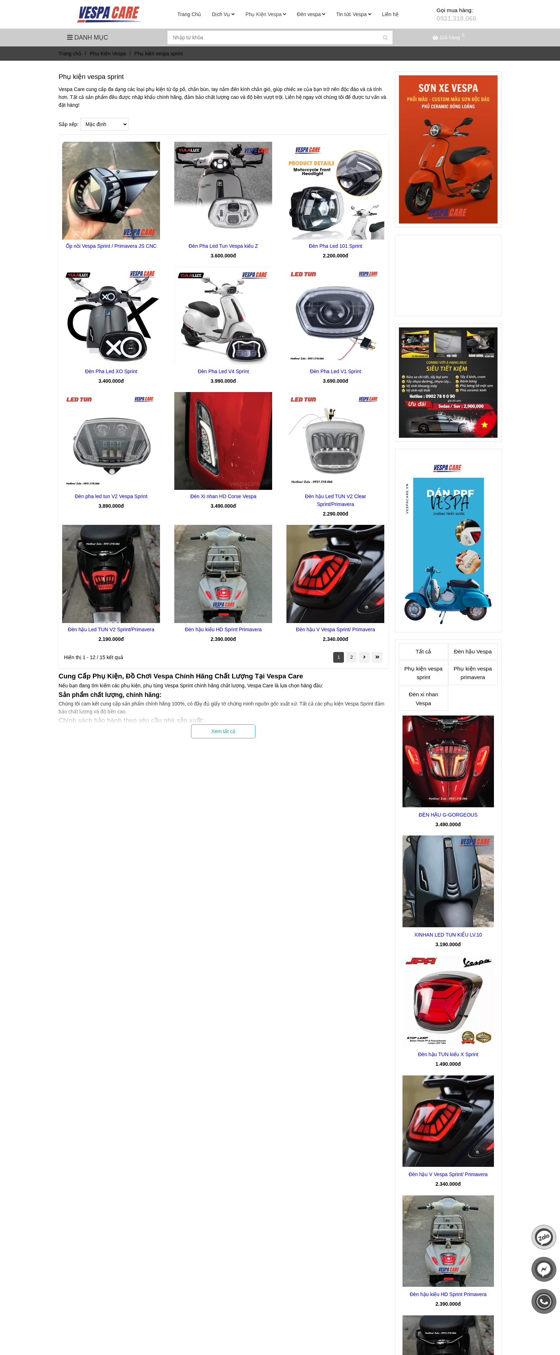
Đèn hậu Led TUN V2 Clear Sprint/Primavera (335, 500)
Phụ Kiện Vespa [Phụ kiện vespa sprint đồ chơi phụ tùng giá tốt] (108, 53)
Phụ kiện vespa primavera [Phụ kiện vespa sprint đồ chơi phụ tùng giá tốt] (473, 673)
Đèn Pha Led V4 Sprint (223, 371)
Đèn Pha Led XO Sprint (111, 371)
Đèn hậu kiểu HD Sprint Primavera (223, 629)
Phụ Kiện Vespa (265, 14)
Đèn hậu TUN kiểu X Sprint (448, 1054)
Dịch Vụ (223, 14)
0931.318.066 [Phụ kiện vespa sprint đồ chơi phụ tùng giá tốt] (456, 18)
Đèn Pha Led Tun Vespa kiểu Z (223, 246)
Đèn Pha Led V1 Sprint (335, 371)
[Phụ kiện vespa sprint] (110, 14)
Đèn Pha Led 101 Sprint (335, 246)
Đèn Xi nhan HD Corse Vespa (223, 496)
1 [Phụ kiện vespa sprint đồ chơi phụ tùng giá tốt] (339, 657)
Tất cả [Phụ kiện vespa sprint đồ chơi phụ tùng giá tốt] (423, 651)
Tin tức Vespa (353, 14)
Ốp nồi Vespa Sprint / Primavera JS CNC (111, 246)
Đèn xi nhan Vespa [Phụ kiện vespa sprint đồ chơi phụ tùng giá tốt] (423, 698)
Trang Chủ (189, 14)
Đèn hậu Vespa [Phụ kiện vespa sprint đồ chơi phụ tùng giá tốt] (473, 651)
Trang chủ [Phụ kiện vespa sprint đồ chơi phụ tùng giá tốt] (70, 53)
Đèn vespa (311, 14)
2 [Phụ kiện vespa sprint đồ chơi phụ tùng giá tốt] (351, 657)
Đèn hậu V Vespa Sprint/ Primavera (335, 629)
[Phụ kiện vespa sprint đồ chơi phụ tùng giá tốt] (449, 37)
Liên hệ (390, 14)
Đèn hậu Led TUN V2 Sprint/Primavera (111, 629)
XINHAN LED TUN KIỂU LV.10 (448, 935)
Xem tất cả (223, 731)
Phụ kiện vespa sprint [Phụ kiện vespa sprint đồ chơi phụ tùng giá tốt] (423, 673)
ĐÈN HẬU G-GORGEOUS (448, 815)
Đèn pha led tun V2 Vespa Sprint (111, 496)
